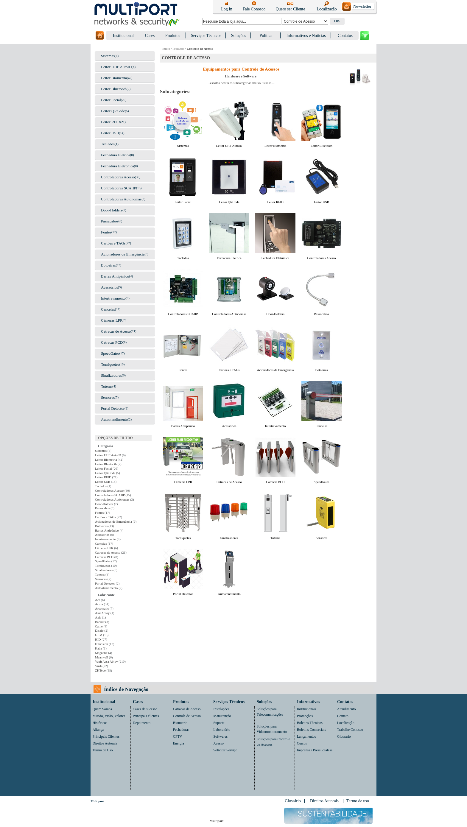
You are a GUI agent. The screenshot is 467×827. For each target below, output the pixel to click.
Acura (99, 604)
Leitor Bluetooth (114, 89)
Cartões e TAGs (113, 243)
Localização (327, 9)
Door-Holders (111, 210)
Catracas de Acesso (116, 331)
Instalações (221, 709)
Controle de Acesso (187, 716)
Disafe (99, 630)
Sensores (108, 397)
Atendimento (346, 709)
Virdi (98, 666)
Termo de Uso (103, 750)
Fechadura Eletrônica (117, 166)
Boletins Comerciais (311, 730)
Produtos (172, 35)
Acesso (218, 743)
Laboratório (221, 730)
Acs (97, 600)
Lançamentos (306, 736)
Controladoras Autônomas (121, 199)
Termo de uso (357, 801)
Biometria (180, 723)
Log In (226, 9)
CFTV (177, 736)
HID (98, 639)
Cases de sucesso (145, 709)
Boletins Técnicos (310, 723)
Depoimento (141, 723)
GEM (98, 635)
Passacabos (110, 221)
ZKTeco (100, 670)
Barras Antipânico (115, 276)
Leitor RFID (110, 122)
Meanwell (101, 657)
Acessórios (109, 287)
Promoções (305, 716)
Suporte (218, 723)
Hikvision (101, 644)
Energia (178, 743)
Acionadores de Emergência (122, 254)
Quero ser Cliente (290, 9)
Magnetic (101, 653)
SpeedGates (110, 353)
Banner (100, 622)
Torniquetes (110, 364)
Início (166, 48)
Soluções (238, 35)
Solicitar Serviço (225, 750)
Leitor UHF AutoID (116, 67)
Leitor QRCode (113, 111)
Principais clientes (146, 716)
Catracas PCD (112, 342)
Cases (150, 35)
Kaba (98, 648)
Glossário (344, 736)
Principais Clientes (106, 736)
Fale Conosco (254, 9)
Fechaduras (181, 730)
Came (99, 626)
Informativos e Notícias (306, 35)
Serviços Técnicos (206, 35)
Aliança (98, 730)
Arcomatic (102, 608)
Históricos (100, 723)
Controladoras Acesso (118, 177)
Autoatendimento (114, 419)
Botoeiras (108, 265)
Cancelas (108, 309)
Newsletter (362, 6)
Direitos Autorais (105, 743)
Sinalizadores (111, 375)
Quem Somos (102, 709)
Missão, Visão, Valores (109, 716)
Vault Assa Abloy (106, 661)
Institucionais (306, 709)
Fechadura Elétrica (115, 155)
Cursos (302, 743)
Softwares (220, 736)
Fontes (106, 232)
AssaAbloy (102, 613)
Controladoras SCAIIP (118, 188)
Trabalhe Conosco (350, 730)
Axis (98, 617)
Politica (266, 35)
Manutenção (222, 716)
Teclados (108, 144)
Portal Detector (112, 408)
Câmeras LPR (112, 320)
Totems (106, 386)
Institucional (123, 35)
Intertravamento (113, 298)
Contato (342, 716)
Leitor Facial (111, 100)
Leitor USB (110, 133)
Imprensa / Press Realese (315, 750)
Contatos (345, 35)
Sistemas (108, 56)
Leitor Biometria (114, 78)
